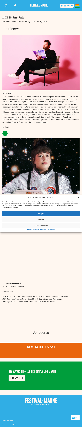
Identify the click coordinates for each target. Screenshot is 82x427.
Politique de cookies (33, 230)
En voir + (16, 378)
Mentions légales (7, 420)
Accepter (41, 214)
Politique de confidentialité (47, 230)
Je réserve (12, 29)
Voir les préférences (41, 225)
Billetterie (67, 5)
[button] (78, 197)
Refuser (41, 219)
